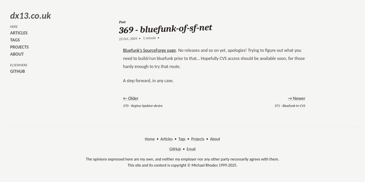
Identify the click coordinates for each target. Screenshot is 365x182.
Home (150, 138)
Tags (182, 138)
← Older (130, 98)
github (17, 71)
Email (191, 149)
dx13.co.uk (30, 15)
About (215, 138)
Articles (166, 138)
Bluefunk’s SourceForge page (149, 50)
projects (19, 47)
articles (19, 33)
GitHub (175, 149)
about (17, 54)
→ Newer (296, 98)
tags (15, 40)
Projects (197, 138)
